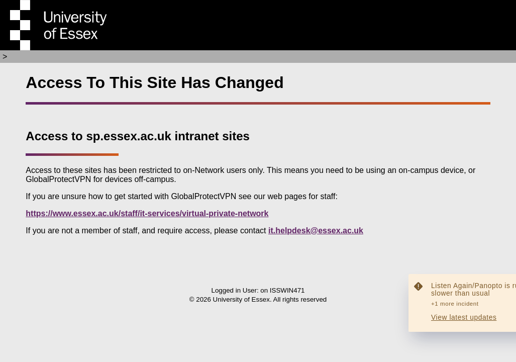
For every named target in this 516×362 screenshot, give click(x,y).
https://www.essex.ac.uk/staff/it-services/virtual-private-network (147, 213)
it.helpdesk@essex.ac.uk (315, 230)
